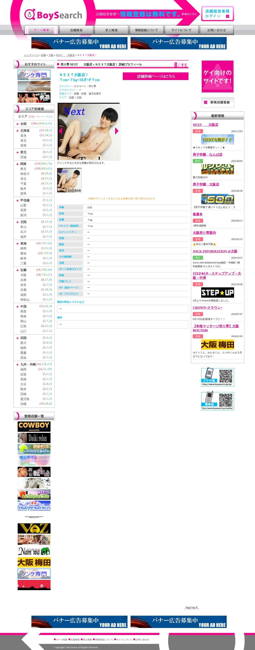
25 (46, 178)
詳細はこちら (148, 14)
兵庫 (23, 280)
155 (48, 123)
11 (42, 135)
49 (46, 403)
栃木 (23, 188)
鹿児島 (25, 399)
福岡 (23, 369)
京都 (23, 289)
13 (42, 130)
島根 (23, 316)
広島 (23, 326)
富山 (23, 227)
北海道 (25, 130)
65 (49, 168)
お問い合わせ (216, 30)
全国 (23, 123)
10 (49, 369)
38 (39, 274)
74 (49, 163)
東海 (23, 243)
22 (46, 325)
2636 (41, 123)
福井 (23, 236)
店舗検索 (76, 30)
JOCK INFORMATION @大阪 (215, 251)
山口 (23, 331)
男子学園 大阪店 (206, 184)
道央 (23, 135)
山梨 (23, 205)
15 (46, 221)
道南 (23, 145)
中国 (23, 306)
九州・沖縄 (28, 364)
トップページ (31, 55)
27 (49, 274)
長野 (23, 210)
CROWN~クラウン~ (207, 307)
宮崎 (23, 394)
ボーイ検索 (41, 30)
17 (46, 279)
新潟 (23, 215)
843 (44, 168)
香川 (23, 343)
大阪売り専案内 (204, 232)
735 (45, 253)
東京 (23, 169)
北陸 (23, 222)
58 (46, 130)
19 (46, 289)
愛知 (23, 253)
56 (39, 269)
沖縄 (23, 404)
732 (44, 274)
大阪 (50, 55)
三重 (23, 263)
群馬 (23, 193)
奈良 (23, 285)
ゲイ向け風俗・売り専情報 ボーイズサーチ (53, 15)
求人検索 (111, 30)
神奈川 (25, 173)
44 (39, 364)
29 (46, 306)
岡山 (23, 321)
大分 (23, 384)
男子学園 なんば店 (207, 154)
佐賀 (23, 374)
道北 (23, 140)
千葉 (23, 183)
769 (44, 269)
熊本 (23, 389)
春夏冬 (198, 214)
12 (46, 183)
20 (46, 173)
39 (49, 269)
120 (38, 163)
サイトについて (181, 30)
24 (40, 253)
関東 (23, 164)
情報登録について (146, 30)
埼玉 (23, 178)
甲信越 (25, 200)
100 (38, 168)
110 (44, 364)
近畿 (43, 55)
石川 (23, 231)
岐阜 (23, 258)
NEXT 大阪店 (65, 55)
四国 (23, 338)
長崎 (23, 379)
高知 (23, 357)
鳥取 (23, 311)
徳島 (23, 347)
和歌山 (25, 299)
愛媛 (23, 352)
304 (34, 123)
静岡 (23, 248)
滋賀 (23, 294)
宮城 (23, 157)
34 (39, 243)
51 (45, 369)
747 (44, 243)
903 (44, 163)
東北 (23, 152)
